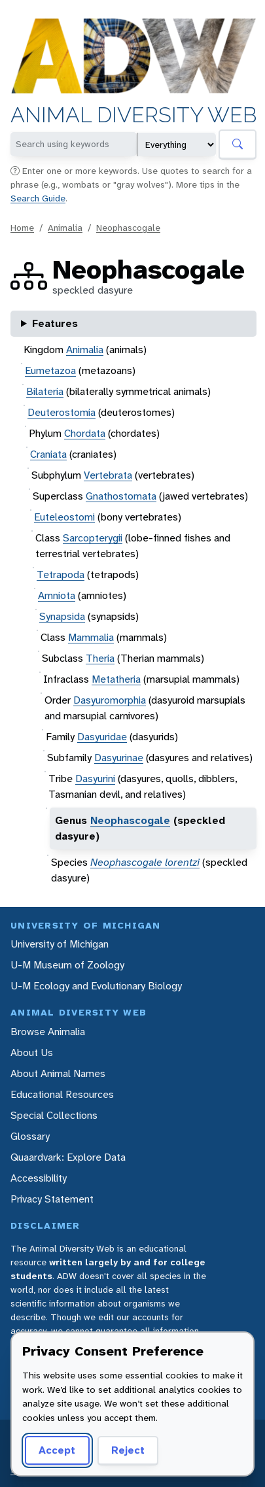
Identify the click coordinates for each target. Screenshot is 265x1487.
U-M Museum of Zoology (67, 965)
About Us (31, 1052)
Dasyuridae (102, 736)
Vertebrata (108, 475)
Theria (100, 658)
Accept (55, 1450)
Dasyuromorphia (109, 700)
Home (22, 227)
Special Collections (53, 1115)
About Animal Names (57, 1073)
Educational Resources (62, 1094)
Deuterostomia (61, 412)
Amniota (56, 595)
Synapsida (62, 616)
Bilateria (44, 391)
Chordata (84, 433)
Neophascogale (128, 227)
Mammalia (91, 637)
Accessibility (38, 1178)
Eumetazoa (50, 370)
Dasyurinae (118, 757)
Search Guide (37, 198)
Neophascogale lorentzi (145, 862)
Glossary (30, 1136)
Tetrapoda (60, 574)
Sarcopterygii (92, 538)
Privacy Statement (52, 1199)
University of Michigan (59, 944)
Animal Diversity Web (133, 116)
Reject (123, 1450)
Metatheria (116, 679)
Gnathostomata (121, 496)
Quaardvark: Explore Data (68, 1157)
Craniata (48, 454)
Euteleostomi (64, 517)
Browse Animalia (47, 1031)
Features (55, 323)
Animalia (65, 227)
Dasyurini (95, 778)
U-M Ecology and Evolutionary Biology (96, 986)
